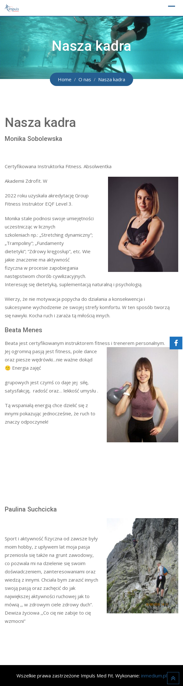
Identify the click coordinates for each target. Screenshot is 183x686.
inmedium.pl (154, 675)
